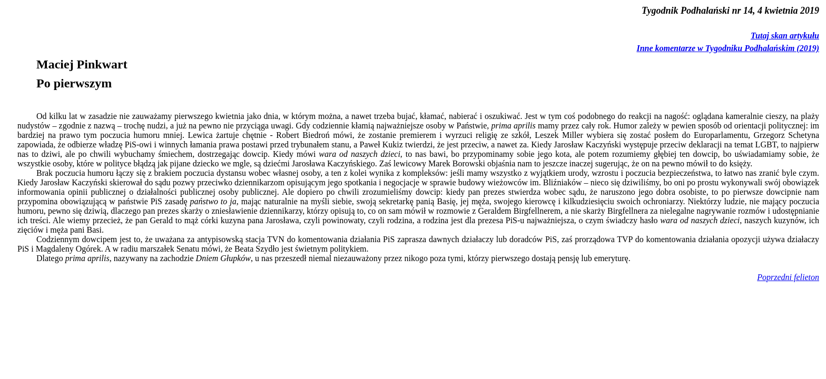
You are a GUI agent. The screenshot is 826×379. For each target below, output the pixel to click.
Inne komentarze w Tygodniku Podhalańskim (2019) (727, 48)
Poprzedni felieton (788, 277)
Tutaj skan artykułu (785, 35)
